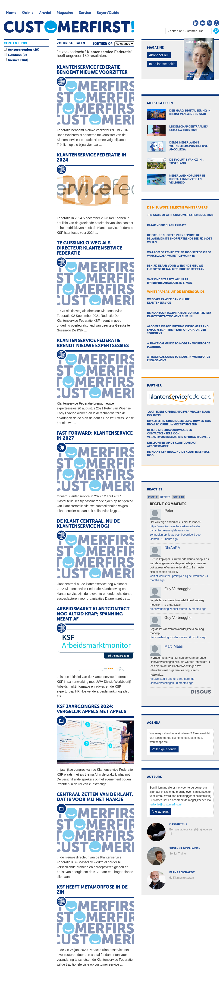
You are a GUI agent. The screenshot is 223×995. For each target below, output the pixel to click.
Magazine (65, 13)
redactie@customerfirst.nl (166, 804)
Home (11, 13)
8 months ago (184, 683)
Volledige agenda (164, 749)
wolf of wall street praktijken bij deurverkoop (177, 576)
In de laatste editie (162, 64)
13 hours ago (169, 539)
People (153, 497)
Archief (45, 13)
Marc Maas (173, 646)
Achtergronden (20, 49)
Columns (14, 55)
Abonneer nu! (159, 55)
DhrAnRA (172, 548)
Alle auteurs (160, 811)
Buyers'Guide (108, 13)
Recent (165, 497)
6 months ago (197, 609)
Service (85, 13)
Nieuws (13, 60)
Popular (178, 497)
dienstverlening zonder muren (168, 609)
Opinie (28, 13)
